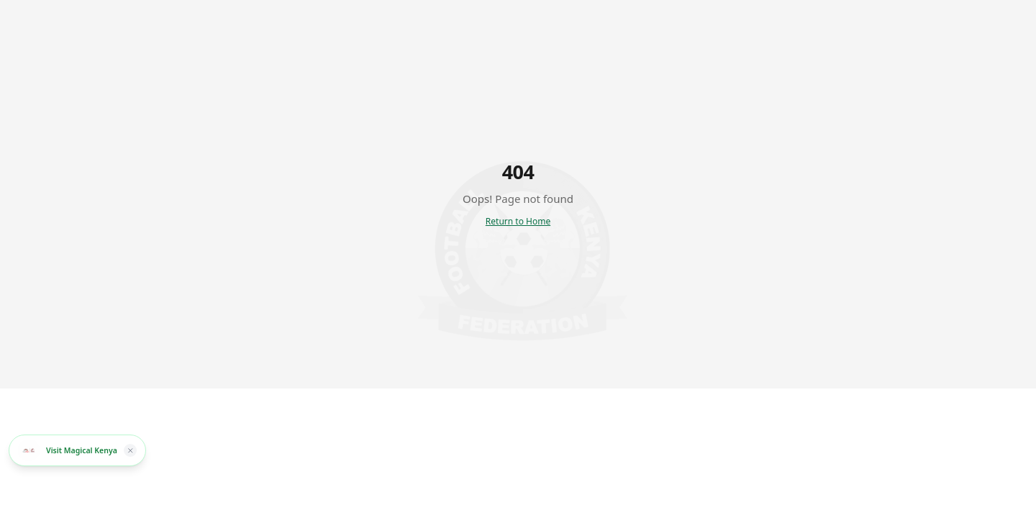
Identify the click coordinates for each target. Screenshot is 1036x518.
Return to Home (518, 221)
